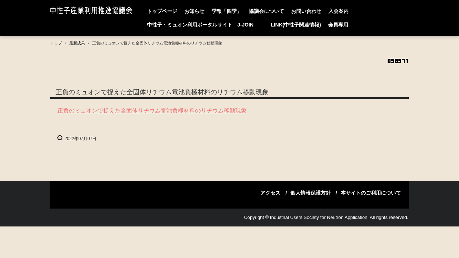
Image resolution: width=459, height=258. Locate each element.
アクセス (270, 193)
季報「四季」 (227, 11)
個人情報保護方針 (310, 193)
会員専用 (338, 25)
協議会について (266, 11)
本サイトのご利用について (371, 193)
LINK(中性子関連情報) (296, 25)
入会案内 (338, 11)
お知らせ (194, 11)
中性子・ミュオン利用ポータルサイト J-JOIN (205, 25)
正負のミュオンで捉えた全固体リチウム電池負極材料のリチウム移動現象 (152, 111)
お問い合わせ (306, 11)
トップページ (162, 11)
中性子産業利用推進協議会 (93, 10)
